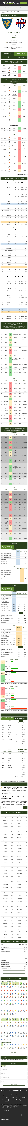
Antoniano (9, 208)
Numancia (19, 879)
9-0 (12, 915)
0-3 (19, 156)
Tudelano (5, 823)
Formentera (19, 859)
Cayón (5, 892)
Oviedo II (5, 904)
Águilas (24, 112)
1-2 (19, 130)
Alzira (5, 851)
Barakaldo (6, 829)
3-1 (19, 68)
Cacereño (5, 879)
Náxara (5, 834)
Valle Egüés (19, 834)
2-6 (19, 138)
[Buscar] (25, 807)
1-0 (19, 75)
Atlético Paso (19, 881)
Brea (5, 831)
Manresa (19, 851)
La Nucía (5, 845)
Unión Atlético (8, 206)
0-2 (10, 350)
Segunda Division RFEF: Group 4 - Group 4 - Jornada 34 (14, 48)
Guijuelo (5, 901)
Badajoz (5, 870)
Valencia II (5, 856)
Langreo (19, 892)
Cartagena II (8, 224)
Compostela (19, 906)
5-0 (12, 879)
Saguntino (19, 856)
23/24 (9, 68)
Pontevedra (5, 890)
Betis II (24, 120)
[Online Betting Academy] (10, 1115)
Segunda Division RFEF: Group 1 (14, 42)
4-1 (19, 160)
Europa (5, 848)
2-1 (19, 95)
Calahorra (5, 817)
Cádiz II (14, 102)
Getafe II (19, 876)
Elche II (24, 128)
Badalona (19, 845)
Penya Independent (5, 840)
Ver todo (14, 972)
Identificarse (24, 2)
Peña (19, 862)
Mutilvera (19, 829)
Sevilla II (14, 88)
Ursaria (5, 873)
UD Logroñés (19, 815)
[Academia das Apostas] (4, 1115)
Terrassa (5, 862)
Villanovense (19, 873)
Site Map (2, 1103)
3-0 (10, 372)
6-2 (12, 887)
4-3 (12, 817)
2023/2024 (13, 44)
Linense (24, 98)
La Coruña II (19, 904)
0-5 (12, 831)
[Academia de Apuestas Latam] (16, 1115)
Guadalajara (5, 887)
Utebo (5, 815)
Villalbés (19, 890)
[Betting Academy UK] (18, 1115)
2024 (10, 128)
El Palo (8, 220)
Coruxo (5, 909)
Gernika (5, 837)
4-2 (19, 116)
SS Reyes (19, 867)
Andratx (5, 842)
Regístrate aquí (15, 1101)
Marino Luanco (5, 898)
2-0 (19, 91)
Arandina (19, 937)
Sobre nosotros (5, 1119)
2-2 (19, 170)
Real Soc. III (5, 826)
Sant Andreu (19, 842)
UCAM (9, 32)
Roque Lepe (24, 91)
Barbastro (19, 837)
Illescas (19, 884)
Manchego (15, 109)
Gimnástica (19, 909)
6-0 (12, 848)
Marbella (24, 138)
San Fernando (5, 876)
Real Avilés (5, 895)
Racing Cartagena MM (14, 95)
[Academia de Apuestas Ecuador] (2, 1115)
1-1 (19, 88)
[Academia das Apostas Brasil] (7, 1115)
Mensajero (19, 887)
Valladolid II (19, 901)
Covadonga (19, 898)
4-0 (19, 71)
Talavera (5, 865)
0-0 (19, 112)
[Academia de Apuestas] (13, 1115)
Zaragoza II (19, 817)
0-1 (19, 102)
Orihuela (8, 194)
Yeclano (14, 116)
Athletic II (19, 831)
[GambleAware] (4, 1121)
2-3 (12, 870)
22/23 (9, 72)
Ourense (19, 895)
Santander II (5, 906)
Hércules (5, 854)
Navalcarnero (19, 865)
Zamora (5, 937)
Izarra (19, 826)
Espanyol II (19, 848)
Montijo (5, 881)
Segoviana (5, 884)
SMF (8, 1103)
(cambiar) (22, 1059)
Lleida (19, 854)
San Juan (19, 820)
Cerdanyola (5, 859)
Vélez (18, 32)
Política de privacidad (15, 1106)
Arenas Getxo (5, 820)
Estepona (24, 105)
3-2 (10, 418)
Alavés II (19, 823)
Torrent (19, 840)
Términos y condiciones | (6, 1106)
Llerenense (19, 870)
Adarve (5, 867)
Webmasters (19, 1104)
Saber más (3, 9)
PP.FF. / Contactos (23, 1105)
